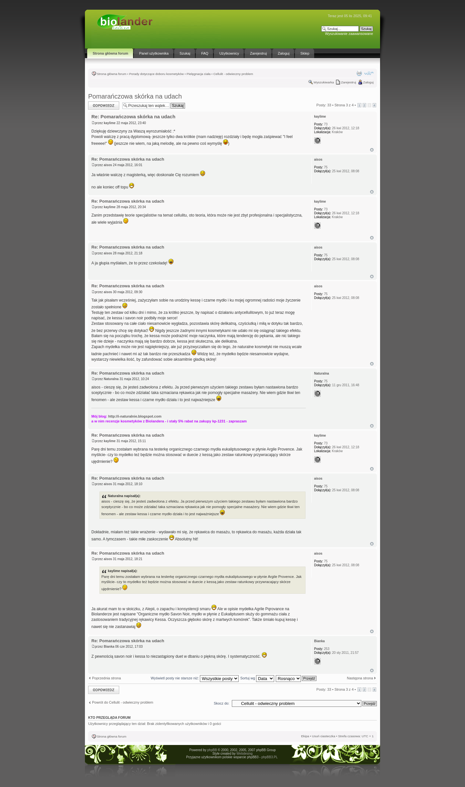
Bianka (109, 646)
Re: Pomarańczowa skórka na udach (133, 116)
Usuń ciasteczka (323, 736)
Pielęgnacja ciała (199, 74)
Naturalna (111, 379)
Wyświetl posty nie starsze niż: (195, 678)
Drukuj (359, 73)
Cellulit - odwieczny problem (233, 74)
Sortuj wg (257, 678)
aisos (108, 165)
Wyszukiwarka (324, 82)
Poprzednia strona (106, 678)
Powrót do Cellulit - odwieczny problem (122, 702)
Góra (372, 150)
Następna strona (360, 678)
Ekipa (305, 736)
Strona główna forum (111, 74)
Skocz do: (221, 703)
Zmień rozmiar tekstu (369, 73)
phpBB (212, 750)
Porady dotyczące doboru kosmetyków (156, 74)
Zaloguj (368, 82)
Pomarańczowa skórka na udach (135, 96)
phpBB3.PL (269, 757)
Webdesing (244, 753)
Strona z (344, 105)
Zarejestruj (348, 82)
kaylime (110, 123)
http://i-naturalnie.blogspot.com (134, 416)
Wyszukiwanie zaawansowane (349, 34)
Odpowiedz (103, 105)
